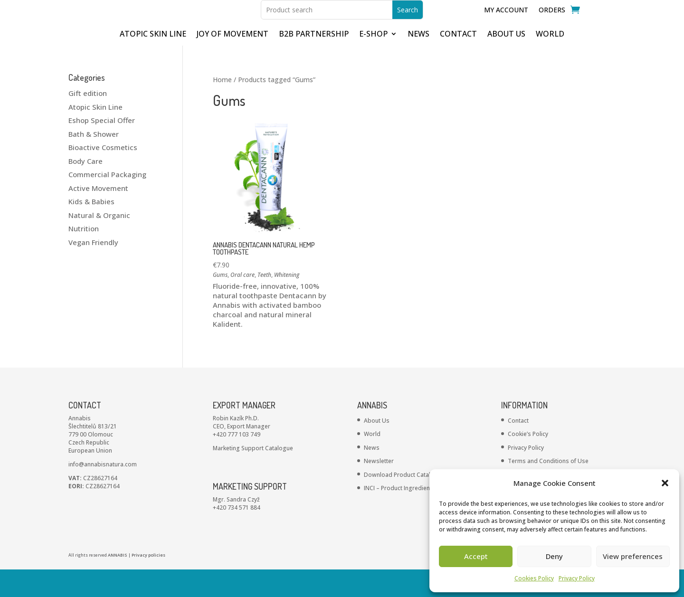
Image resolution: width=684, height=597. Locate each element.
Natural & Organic (99, 242)
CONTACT (458, 62)
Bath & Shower (93, 161)
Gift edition (87, 120)
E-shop (373, 62)
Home (222, 107)
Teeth (264, 302)
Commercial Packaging (107, 202)
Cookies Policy (534, 578)
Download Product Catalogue (404, 502)
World (372, 461)
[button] (665, 483)
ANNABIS (117, 582)
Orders (552, 24)
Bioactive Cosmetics (102, 175)
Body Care (85, 188)
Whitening (286, 302)
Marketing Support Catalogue (253, 476)
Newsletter (379, 488)
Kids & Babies (91, 229)
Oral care (242, 302)
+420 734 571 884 (236, 535)
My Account (506, 24)
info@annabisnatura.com (102, 492)
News (372, 475)
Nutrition (83, 256)
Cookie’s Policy (528, 461)
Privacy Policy (577, 578)
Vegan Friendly (93, 270)
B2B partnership (314, 62)
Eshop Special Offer (101, 147)
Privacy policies (148, 582)
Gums (220, 302)
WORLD (550, 62)
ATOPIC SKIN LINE (153, 62)
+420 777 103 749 (236, 462)
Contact (518, 448)
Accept (476, 556)
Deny (554, 556)
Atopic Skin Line (95, 134)
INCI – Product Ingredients (399, 516)
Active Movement (98, 215)
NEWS (418, 62)
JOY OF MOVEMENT (232, 62)
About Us (377, 448)
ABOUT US (506, 62)
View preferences (633, 556)
